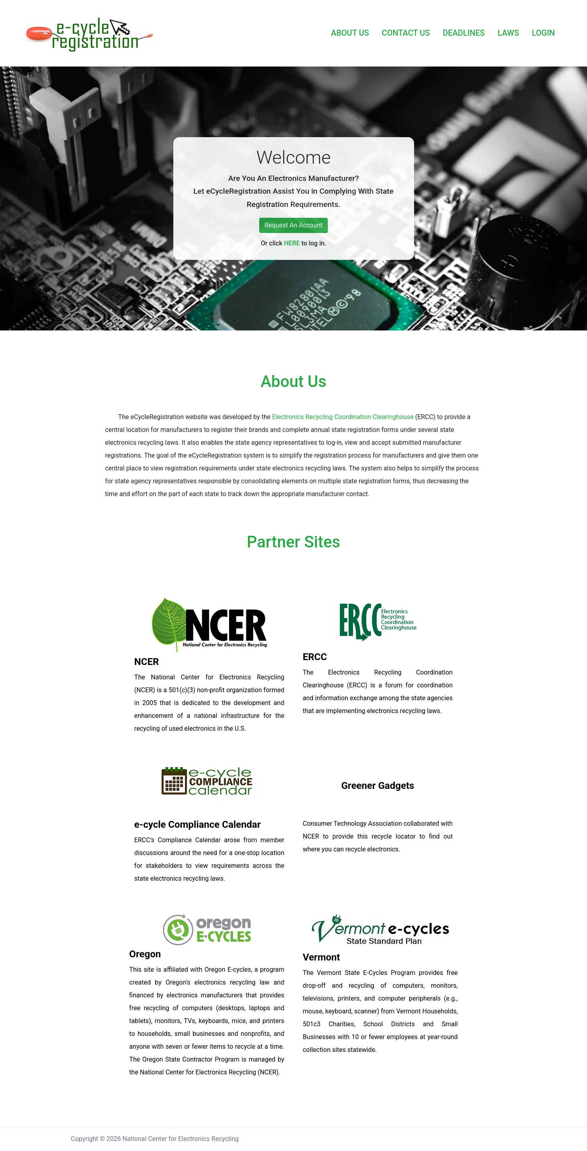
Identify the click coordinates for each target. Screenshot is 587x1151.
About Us (294, 381)
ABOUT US (350, 33)
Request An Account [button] (293, 225)
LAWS (508, 33)
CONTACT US (406, 33)
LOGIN (543, 33)
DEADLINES (464, 33)
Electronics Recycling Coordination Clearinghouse (343, 417)
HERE (292, 243)
